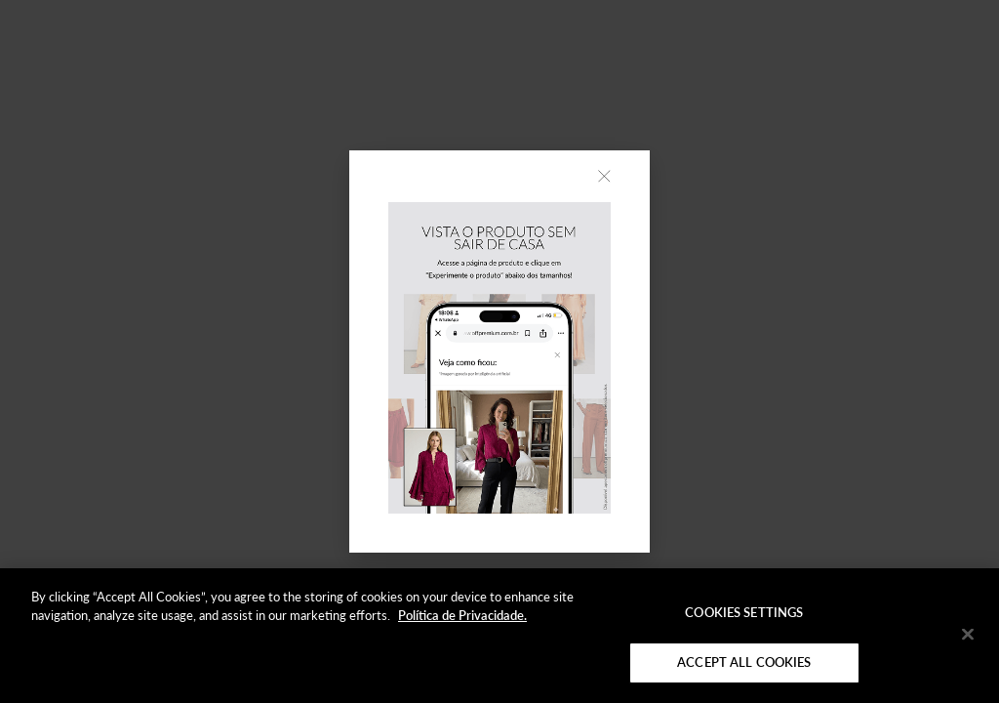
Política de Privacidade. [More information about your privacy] (462, 615)
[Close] (967, 633)
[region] (499, 635)
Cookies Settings (744, 612)
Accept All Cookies (744, 662)
